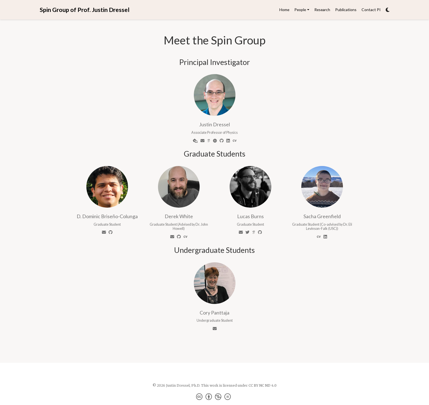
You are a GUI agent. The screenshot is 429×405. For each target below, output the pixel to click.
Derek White (179, 216)
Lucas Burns (250, 216)
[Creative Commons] (214, 396)
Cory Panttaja (214, 313)
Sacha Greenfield (322, 216)
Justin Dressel (214, 124)
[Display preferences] (388, 10)
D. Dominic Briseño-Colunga (107, 216)
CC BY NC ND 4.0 (263, 385)
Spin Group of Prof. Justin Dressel (84, 9)
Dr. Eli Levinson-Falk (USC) (329, 226)
